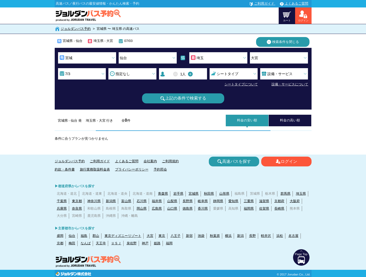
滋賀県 (264, 201)
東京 (161, 236)
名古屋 (293, 236)
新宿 (189, 236)
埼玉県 (301, 193)
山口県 (172, 208)
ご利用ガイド (100, 161)
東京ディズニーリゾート (123, 236)
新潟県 (111, 201)
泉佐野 (132, 243)
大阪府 (295, 201)
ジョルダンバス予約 (76, 29)
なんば (86, 243)
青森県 (163, 193)
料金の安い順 (247, 120)
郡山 (95, 236)
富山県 (126, 201)
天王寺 (101, 243)
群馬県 (285, 193)
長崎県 (279, 208)
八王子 (176, 236)
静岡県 (218, 201)
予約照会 (160, 169)
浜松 (279, 236)
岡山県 (142, 208)
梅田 (72, 243)
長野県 (188, 201)
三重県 (249, 201)
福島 (84, 236)
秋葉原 (215, 236)
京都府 (279, 201)
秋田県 (209, 193)
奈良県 (77, 208)
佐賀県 (264, 208)
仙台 (72, 236)
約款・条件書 (65, 169)
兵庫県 (62, 208)
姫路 (157, 243)
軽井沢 (266, 236)
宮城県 (194, 193)
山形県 (224, 193)
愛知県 (233, 201)
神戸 (145, 243)
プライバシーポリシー (131, 169)
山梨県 (172, 201)
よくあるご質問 (126, 161)
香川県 (203, 208)
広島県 (157, 208)
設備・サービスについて (289, 84)
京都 (60, 243)
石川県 (142, 201)
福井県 (157, 201)
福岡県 (249, 208)
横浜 (228, 236)
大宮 (150, 236)
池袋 (201, 236)
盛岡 (60, 236)
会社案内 (150, 161)
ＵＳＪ (116, 243)
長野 (252, 236)
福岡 (169, 243)
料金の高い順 (290, 120)
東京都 (77, 201)
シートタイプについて (241, 84)
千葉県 (62, 201)
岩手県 (178, 193)
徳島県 (188, 208)
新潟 (240, 236)
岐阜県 (203, 201)
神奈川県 (94, 201)
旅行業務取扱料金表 (95, 169)
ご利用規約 (170, 161)
